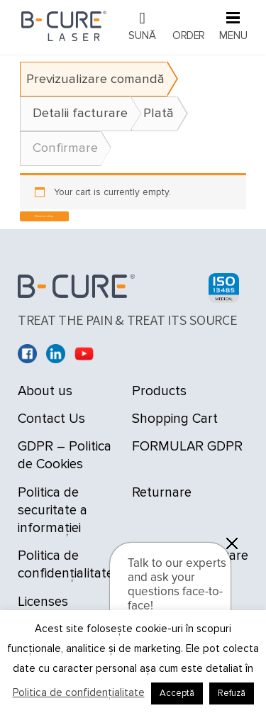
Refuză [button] (231, 693)
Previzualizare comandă (95, 79)
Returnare (162, 493)
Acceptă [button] (177, 693)
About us (45, 391)
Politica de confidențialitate (79, 692)
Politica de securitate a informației (52, 510)
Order (188, 35)
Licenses (43, 602)
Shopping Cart (175, 419)
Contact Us (51, 419)
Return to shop (44, 216)
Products (159, 391)
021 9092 (142, 27)
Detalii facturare (80, 113)
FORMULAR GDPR (187, 446)
